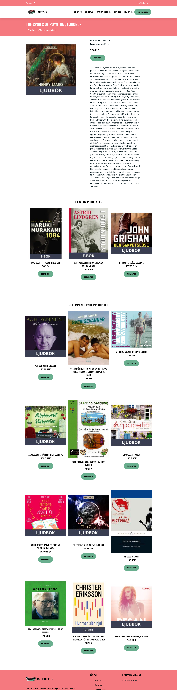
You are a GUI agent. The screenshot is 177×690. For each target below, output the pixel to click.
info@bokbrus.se (143, 3)
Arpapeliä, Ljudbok (131, 454)
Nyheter (128, 12)
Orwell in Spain (131, 556)
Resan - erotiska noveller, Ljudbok (131, 636)
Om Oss (117, 12)
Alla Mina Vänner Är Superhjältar (131, 352)
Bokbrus (89, 12)
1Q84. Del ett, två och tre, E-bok (45, 262)
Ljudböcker (106, 40)
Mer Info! (97, 58)
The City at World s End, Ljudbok (88, 545)
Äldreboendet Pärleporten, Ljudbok (46, 454)
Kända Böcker (104, 12)
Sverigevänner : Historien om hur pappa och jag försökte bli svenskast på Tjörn (88, 371)
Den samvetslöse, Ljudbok (131, 262)
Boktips (78, 12)
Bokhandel (142, 12)
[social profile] (34, 3)
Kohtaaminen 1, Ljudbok (45, 365)
